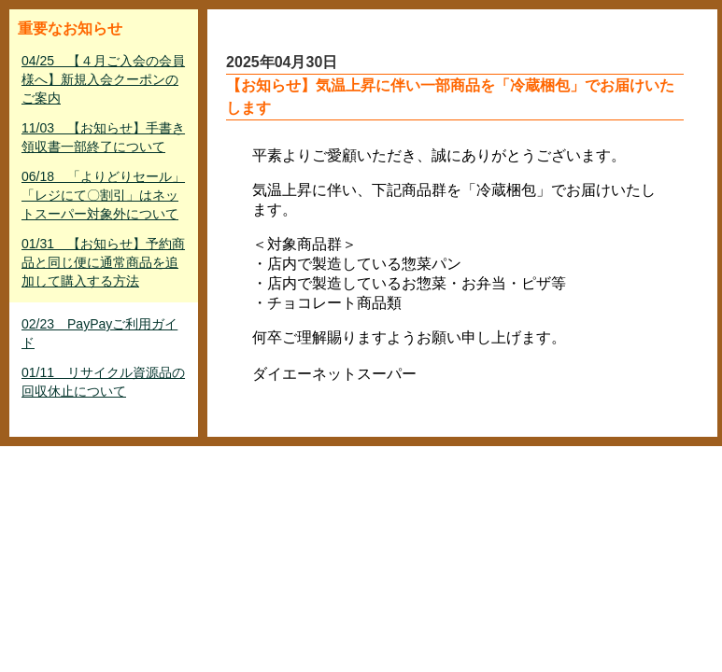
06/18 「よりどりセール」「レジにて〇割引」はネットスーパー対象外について (103, 195)
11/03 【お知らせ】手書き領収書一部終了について (103, 137)
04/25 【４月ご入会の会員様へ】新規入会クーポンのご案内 (103, 79)
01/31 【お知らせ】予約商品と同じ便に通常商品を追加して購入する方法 (103, 262)
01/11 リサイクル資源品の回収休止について (103, 382)
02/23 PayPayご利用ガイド (99, 333)
